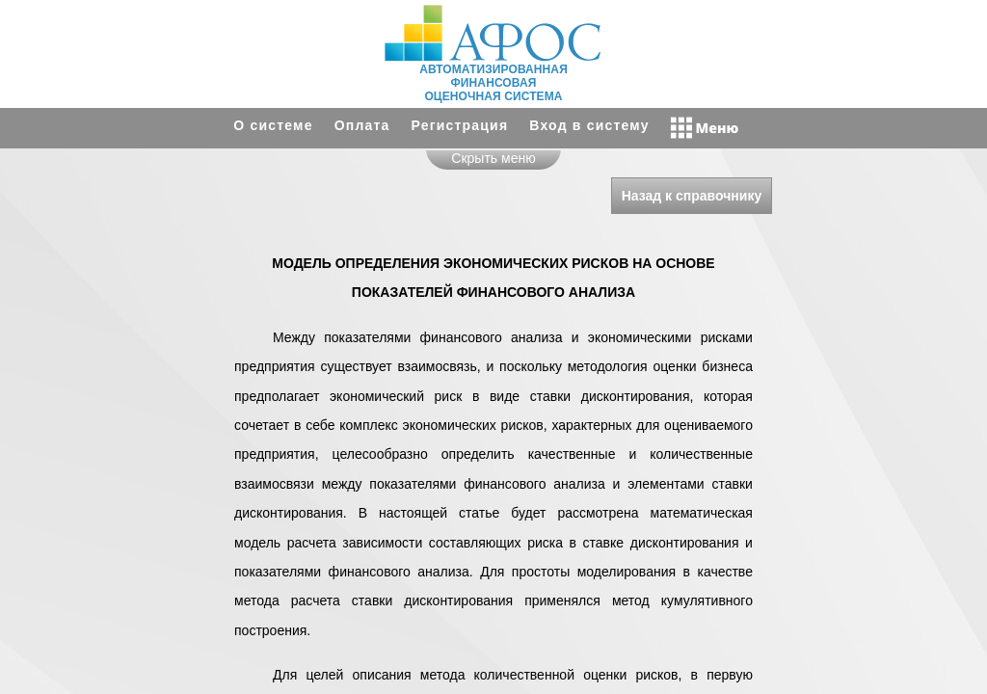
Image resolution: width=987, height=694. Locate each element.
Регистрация (460, 125)
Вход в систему (589, 125)
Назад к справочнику (692, 195)
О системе (272, 125)
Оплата (362, 125)
